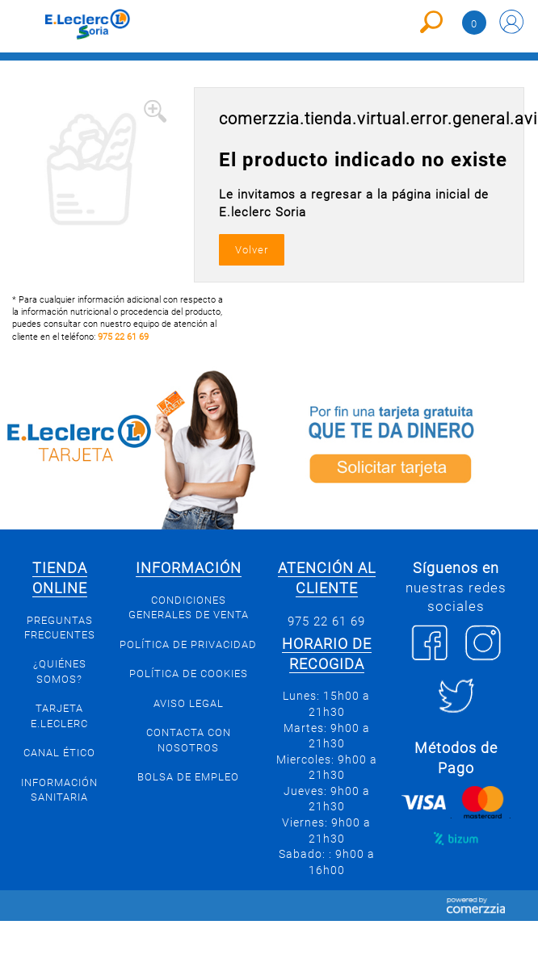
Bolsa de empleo (188, 777)
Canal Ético (59, 753)
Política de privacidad (188, 644)
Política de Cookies (188, 673)
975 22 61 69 (123, 337)
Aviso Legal (188, 703)
